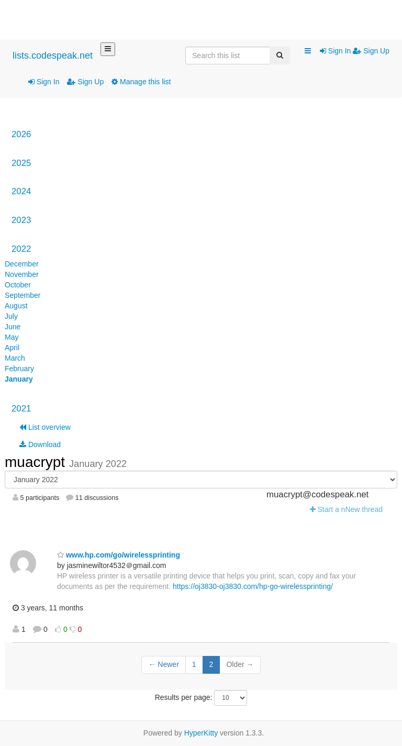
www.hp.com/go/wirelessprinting (118, 555)
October (18, 285)
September (22, 295)
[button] (308, 51)
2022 (21, 249)
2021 (21, 409)
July (11, 316)
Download (40, 444)
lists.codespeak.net (53, 55)
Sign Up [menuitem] (371, 51)
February (19, 368)
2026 (21, 134)
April (12, 347)
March (15, 358)
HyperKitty (201, 733)
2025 (21, 163)
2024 (21, 191)
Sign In (43, 81)
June (12, 326)
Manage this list (141, 81)
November (22, 274)
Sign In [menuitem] (336, 51)
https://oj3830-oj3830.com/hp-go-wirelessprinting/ (253, 586)
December (22, 264)
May (11, 337)
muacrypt (37, 462)
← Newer (163, 664)
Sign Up (85, 81)
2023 (21, 220)
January (19, 379)
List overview (45, 427)
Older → (239, 664)
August (16, 306)
